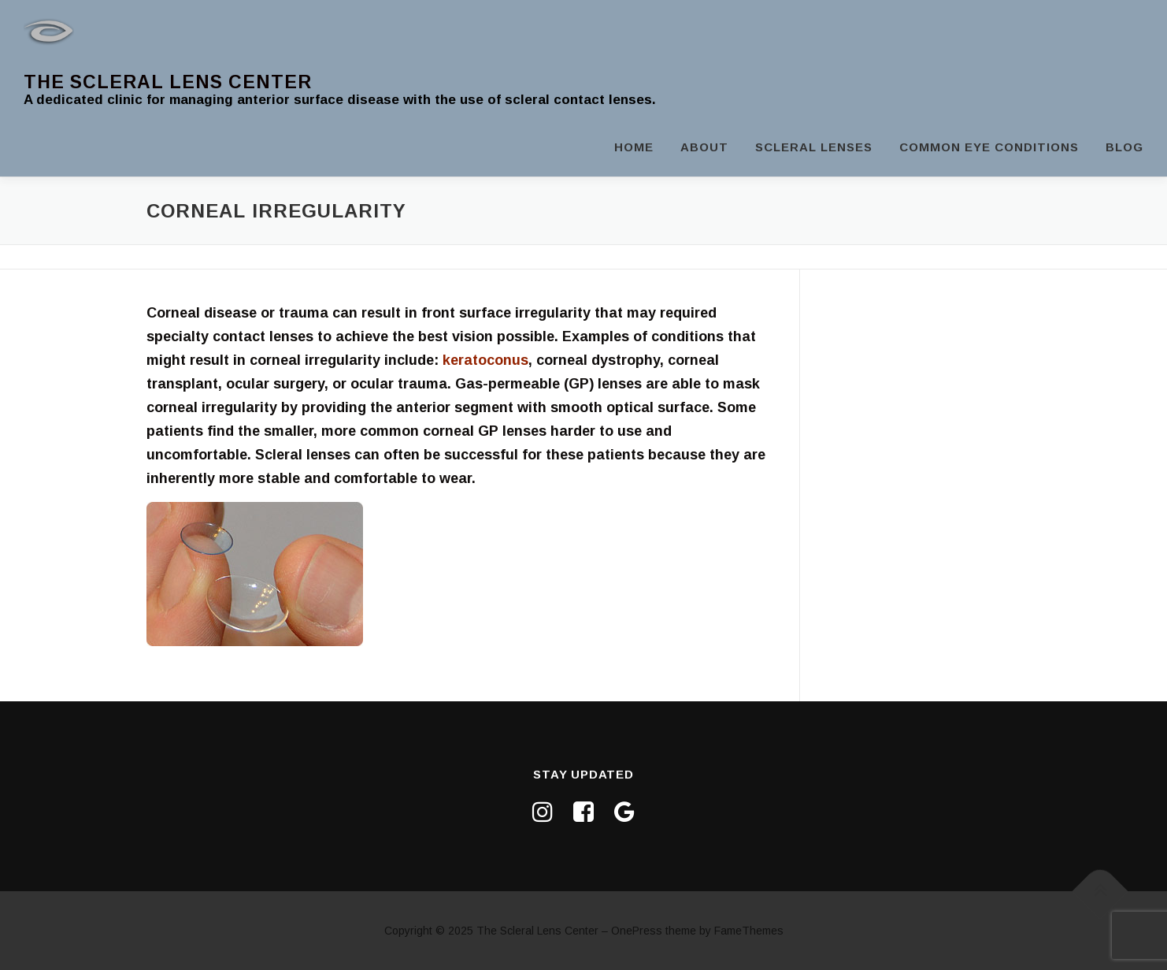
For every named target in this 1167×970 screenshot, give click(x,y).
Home (634, 147)
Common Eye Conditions (989, 147)
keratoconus (485, 360)
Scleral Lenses (813, 147)
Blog (1124, 147)
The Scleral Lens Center (168, 82)
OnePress (636, 930)
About (704, 147)
